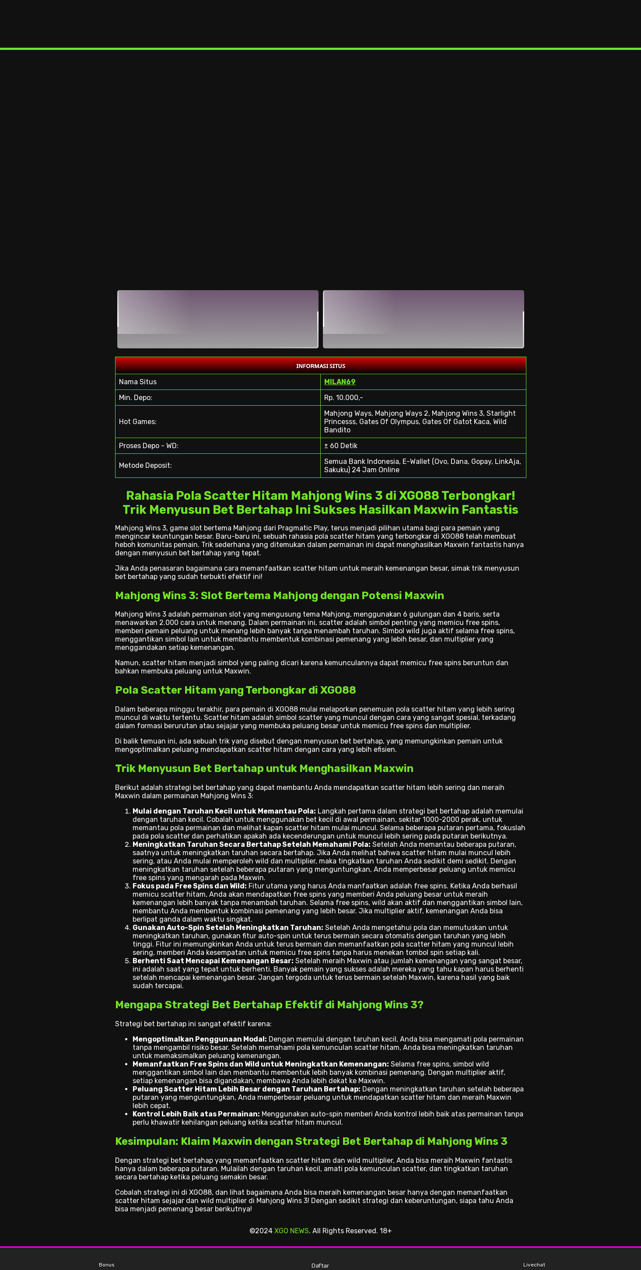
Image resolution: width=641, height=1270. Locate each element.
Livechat (534, 1259)
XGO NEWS (291, 1231)
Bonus (107, 1259)
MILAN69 (340, 382)
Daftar (320, 1258)
